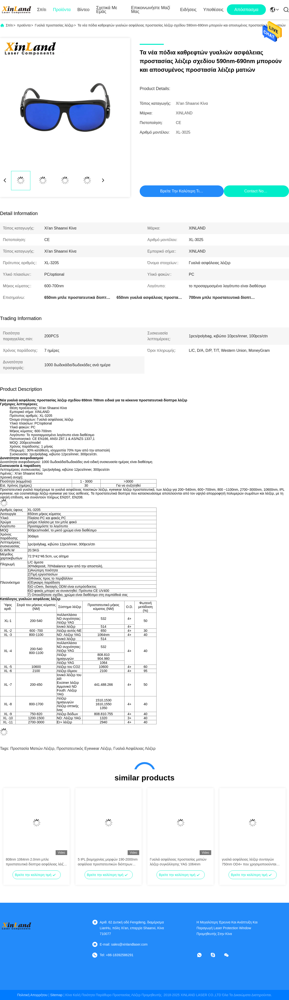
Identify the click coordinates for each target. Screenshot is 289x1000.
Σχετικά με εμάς (106, 9)
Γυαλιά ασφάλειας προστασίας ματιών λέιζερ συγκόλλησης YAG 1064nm (178, 861)
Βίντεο (83, 10)
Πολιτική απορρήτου (32, 995)
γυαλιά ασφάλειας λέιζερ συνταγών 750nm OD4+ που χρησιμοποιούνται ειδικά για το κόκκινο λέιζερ (249, 862)
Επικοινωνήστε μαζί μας (150, 9)
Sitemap (56, 995)
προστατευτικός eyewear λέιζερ (84, 748)
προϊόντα (24, 25)
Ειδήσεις (188, 10)
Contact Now (255, 191)
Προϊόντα (62, 10)
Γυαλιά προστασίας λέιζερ (54, 25)
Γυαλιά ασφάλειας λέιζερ (134, 748)
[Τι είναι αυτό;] (203, 955)
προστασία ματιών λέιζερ (32, 748)
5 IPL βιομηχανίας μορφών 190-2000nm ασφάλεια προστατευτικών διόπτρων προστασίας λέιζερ (108, 862)
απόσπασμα (246, 9)
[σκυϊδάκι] (216, 955)
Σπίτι (41, 10)
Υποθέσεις (213, 10)
